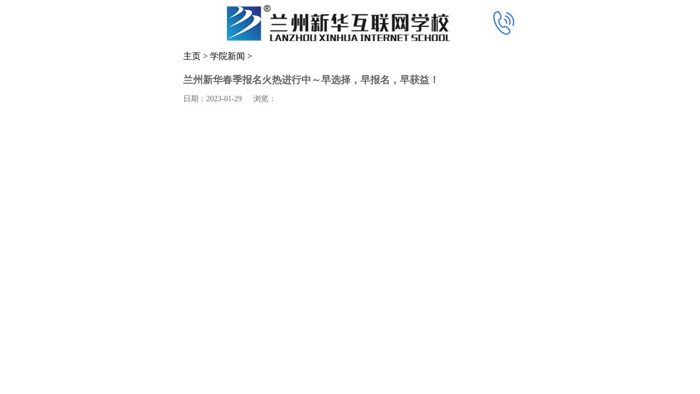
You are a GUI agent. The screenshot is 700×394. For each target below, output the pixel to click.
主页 (192, 56)
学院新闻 (227, 56)
